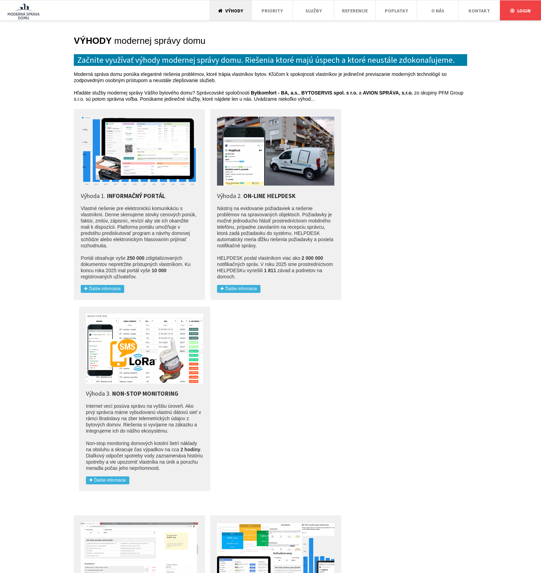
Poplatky (396, 11)
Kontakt (479, 11)
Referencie (355, 11)
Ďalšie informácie (102, 284)
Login (520, 11)
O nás (437, 11)
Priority (272, 11)
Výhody (230, 11)
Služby (313, 11)
